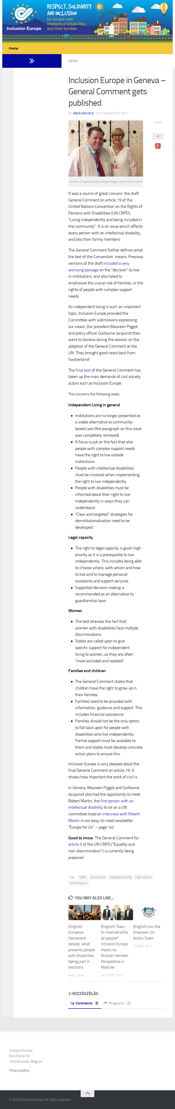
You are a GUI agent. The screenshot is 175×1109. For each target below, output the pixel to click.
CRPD (83, 877)
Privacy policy (19, 1070)
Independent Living (120, 877)
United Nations (78, 883)
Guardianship (97, 877)
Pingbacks (117, 1003)
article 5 (75, 844)
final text (83, 370)
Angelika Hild (83, 113)
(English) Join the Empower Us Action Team (146, 932)
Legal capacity (143, 877)
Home (13, 48)
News (73, 61)
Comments (85, 1003)
